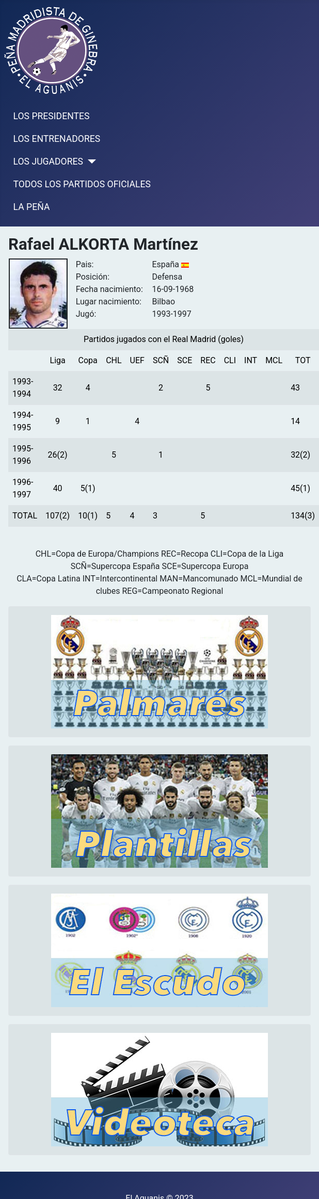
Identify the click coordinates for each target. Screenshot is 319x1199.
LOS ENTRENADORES (57, 139)
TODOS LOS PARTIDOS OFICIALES (82, 184)
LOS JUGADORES (48, 161)
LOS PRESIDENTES (51, 116)
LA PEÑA (31, 207)
